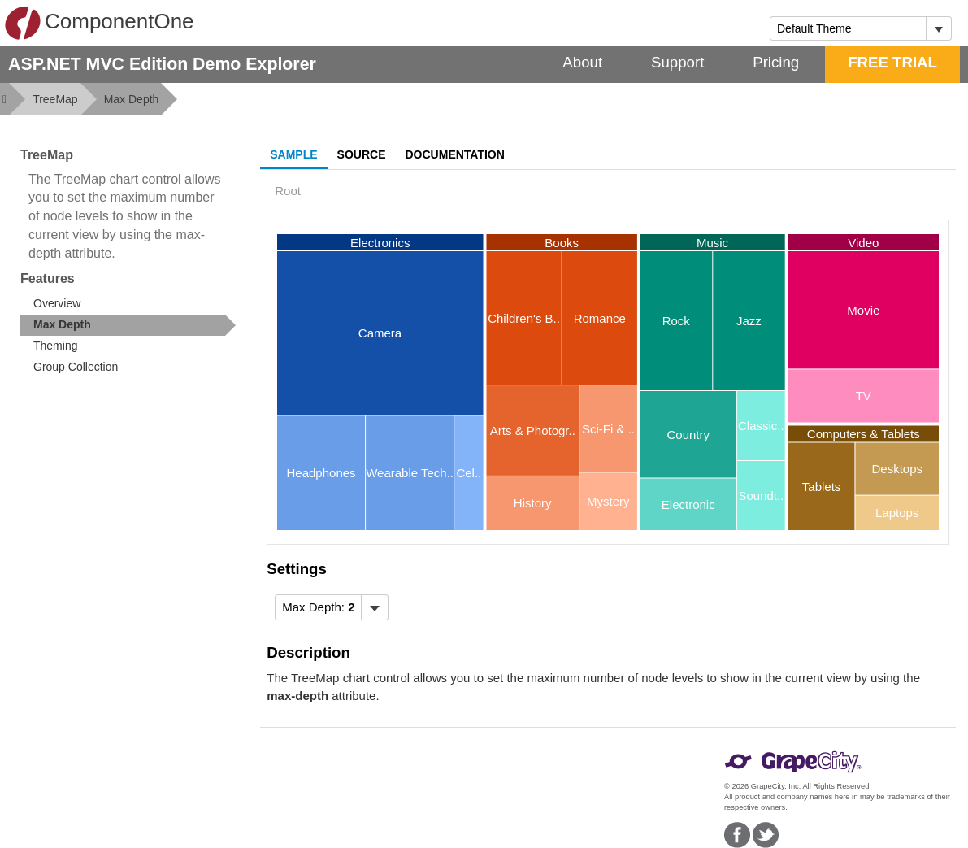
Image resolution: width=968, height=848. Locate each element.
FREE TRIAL (892, 62)
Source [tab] (361, 154)
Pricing (776, 62)
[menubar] (332, 607)
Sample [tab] (293, 154)
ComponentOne (99, 22)
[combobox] (848, 28)
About (582, 62)
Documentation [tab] (455, 154)
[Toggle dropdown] (938, 28)
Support (677, 62)
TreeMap (55, 99)
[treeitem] (128, 325)
